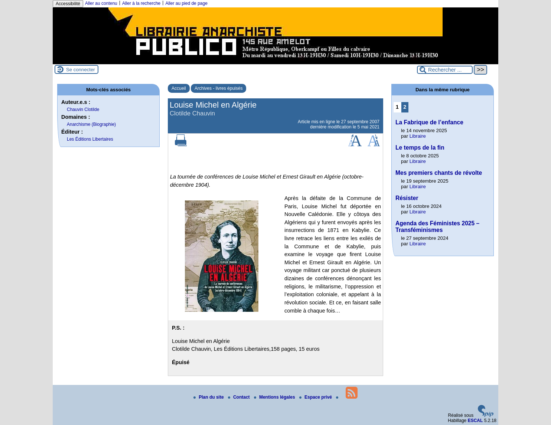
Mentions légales (275, 397)
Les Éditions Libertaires (90, 139)
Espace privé (316, 397)
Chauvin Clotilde (83, 109)
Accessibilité (68, 3)
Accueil (179, 88)
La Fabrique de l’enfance (429, 122)
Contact (239, 397)
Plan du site (209, 397)
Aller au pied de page (186, 3)
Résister (406, 198)
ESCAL (475, 420)
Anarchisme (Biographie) (91, 124)
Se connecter (80, 69)
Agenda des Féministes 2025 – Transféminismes (437, 226)
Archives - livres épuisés (218, 88)
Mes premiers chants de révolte (438, 173)
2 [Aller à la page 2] (404, 107)
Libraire (418, 136)
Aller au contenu (101, 3)
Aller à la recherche (141, 3)
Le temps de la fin (419, 147)
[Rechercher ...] (445, 70)
